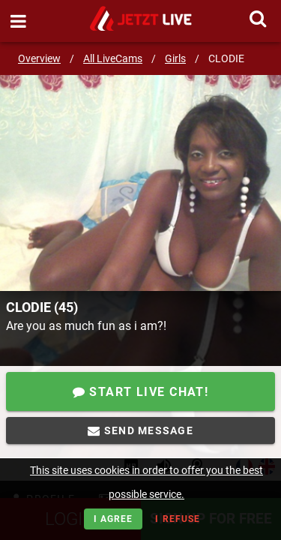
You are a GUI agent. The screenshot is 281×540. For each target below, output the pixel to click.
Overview (39, 58)
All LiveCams (112, 58)
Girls (175, 58)
